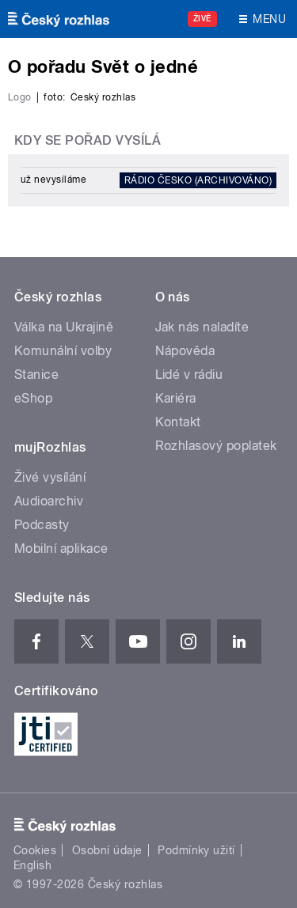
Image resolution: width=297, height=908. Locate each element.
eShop (33, 398)
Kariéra (175, 398)
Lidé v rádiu (189, 374)
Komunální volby (63, 350)
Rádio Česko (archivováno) (198, 180)
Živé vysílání (50, 477)
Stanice (36, 374)
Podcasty (42, 524)
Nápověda (185, 350)
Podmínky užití (196, 850)
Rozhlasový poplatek (216, 445)
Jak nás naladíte (202, 327)
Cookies (34, 850)
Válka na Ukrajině (63, 327)
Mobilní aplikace (61, 548)
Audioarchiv (48, 501)
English (32, 865)
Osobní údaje (107, 850)
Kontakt (178, 421)
